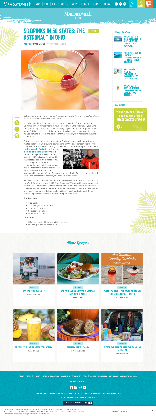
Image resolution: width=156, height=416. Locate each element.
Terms (28, 376)
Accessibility (66, 376)
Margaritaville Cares (128, 376)
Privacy (37, 376)
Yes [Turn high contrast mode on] (86, 403)
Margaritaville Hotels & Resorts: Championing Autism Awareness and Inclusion (132, 90)
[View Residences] (46, 4)
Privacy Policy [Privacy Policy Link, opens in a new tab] (43, 414)
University (102, 376)
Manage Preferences (78, 381)
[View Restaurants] (55, 4)
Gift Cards (113, 376)
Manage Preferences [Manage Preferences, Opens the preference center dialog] (119, 412)
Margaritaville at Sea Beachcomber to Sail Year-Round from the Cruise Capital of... (132, 41)
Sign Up (149, 4)
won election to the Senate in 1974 (41, 150)
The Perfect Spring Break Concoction (33, 347)
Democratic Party (35, 149)
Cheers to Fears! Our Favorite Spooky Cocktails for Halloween (122, 292)
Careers (93, 376)
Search (133, 4)
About (21, 376)
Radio (140, 4)
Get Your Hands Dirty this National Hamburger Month (78, 292)
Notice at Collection (50, 376)
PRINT (94, 31)
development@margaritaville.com (102, 393)
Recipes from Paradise (34, 291)
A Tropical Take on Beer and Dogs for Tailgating (122, 348)
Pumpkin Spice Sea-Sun (78, 347)
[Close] (152, 411)
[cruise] (64, 4)
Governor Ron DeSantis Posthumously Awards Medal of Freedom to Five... (131, 74)
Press (85, 376)
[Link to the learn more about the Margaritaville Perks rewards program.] (107, 4)
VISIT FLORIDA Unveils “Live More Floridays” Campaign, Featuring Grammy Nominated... (132, 57)
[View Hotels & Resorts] (38, 4)
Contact (77, 376)
